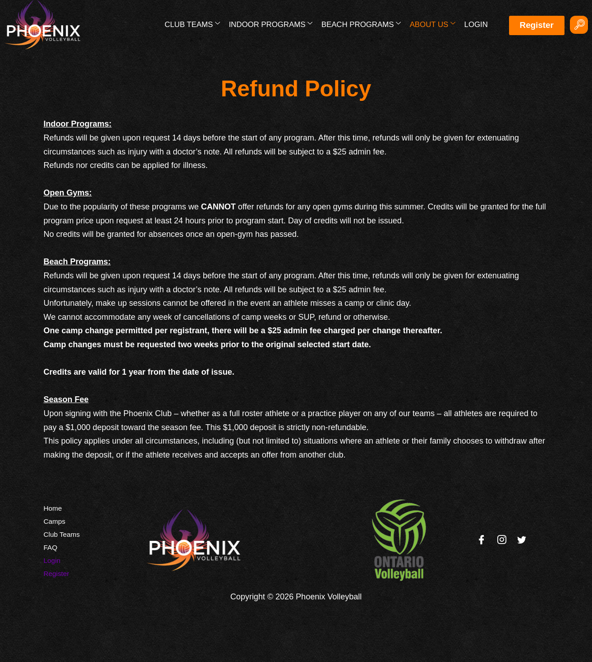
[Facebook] (481, 540)
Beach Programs (362, 23)
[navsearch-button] (579, 25)
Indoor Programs (271, 23)
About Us (433, 23)
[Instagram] (502, 540)
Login (476, 24)
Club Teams (193, 23)
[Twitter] (521, 540)
